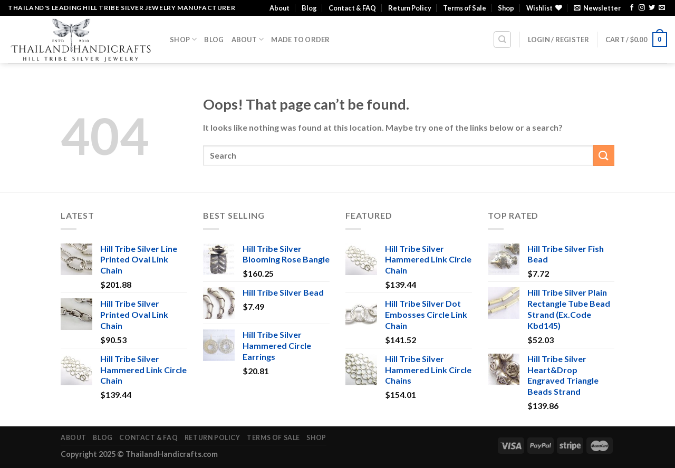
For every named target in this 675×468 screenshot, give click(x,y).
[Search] (502, 39)
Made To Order (300, 39)
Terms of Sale (464, 8)
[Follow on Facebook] (632, 8)
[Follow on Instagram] (642, 8)
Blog (309, 8)
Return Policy (409, 8)
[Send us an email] (662, 8)
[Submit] (603, 155)
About (279, 8)
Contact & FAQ (352, 8)
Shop (506, 8)
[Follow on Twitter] (652, 8)
